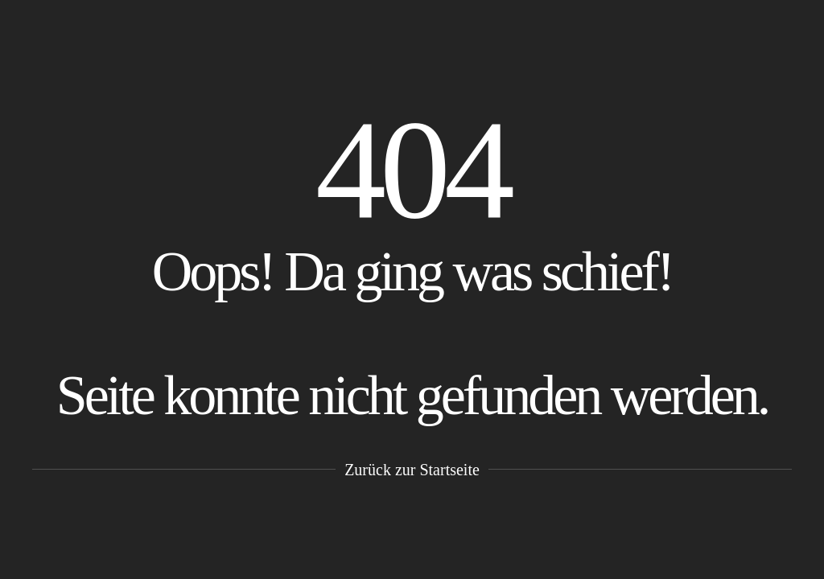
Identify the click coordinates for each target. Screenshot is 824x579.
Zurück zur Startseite (412, 469)
